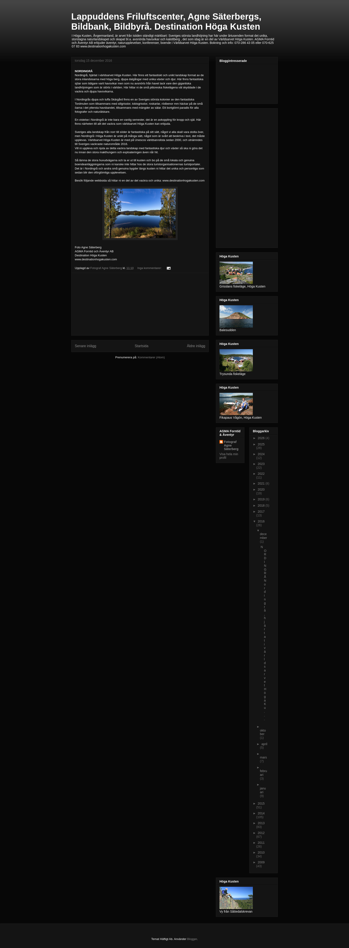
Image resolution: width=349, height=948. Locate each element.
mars (263, 757)
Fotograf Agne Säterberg (231, 445)
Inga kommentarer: (149, 268)
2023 (261, 464)
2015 (261, 803)
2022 (261, 473)
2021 (262, 483)
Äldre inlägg (196, 346)
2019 (262, 499)
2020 (261, 489)
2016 (261, 521)
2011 (261, 842)
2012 (261, 833)
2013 (261, 823)
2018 (262, 505)
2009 (261, 862)
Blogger (192, 939)
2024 (261, 454)
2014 (261, 813)
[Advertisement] (140, 304)
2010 (261, 852)
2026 (262, 438)
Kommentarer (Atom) (151, 357)
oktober (263, 732)
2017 (261, 511)
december (263, 536)
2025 (261, 444)
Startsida (141, 346)
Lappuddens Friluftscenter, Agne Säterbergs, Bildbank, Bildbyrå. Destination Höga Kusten (166, 21)
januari (263, 790)
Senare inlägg (85, 346)
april (264, 744)
